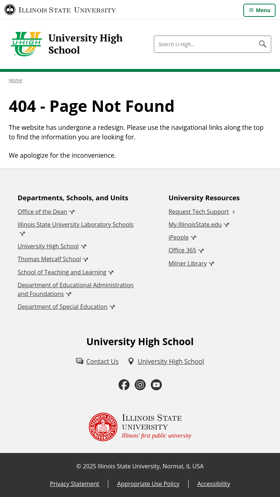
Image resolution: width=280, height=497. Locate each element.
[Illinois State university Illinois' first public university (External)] (140, 427)
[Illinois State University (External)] (60, 9)
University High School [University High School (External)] (48, 246)
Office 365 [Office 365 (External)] (182, 250)
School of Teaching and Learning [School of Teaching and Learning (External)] (62, 272)
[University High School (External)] (165, 361)
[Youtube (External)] (156, 385)
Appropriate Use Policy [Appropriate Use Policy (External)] (148, 484)
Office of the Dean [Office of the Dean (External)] (42, 212)
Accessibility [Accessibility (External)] (213, 484)
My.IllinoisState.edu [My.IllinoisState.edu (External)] (195, 224)
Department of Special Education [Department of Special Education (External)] (63, 307)
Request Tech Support (198, 212)
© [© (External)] (78, 466)
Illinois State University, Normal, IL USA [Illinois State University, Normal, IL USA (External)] (151, 466)
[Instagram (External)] (140, 385)
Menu (263, 10)
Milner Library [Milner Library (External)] (187, 263)
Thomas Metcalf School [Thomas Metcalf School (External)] (49, 259)
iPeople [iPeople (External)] (178, 237)
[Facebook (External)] (124, 385)
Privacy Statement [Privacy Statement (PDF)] (74, 484)
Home (15, 80)
